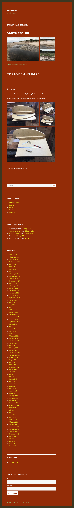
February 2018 (13, 393)
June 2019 (12, 374)
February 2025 (13, 274)
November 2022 (14, 317)
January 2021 (13, 350)
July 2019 (12, 372)
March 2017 (13, 420)
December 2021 (14, 341)
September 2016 (14, 434)
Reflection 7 (13, 207)
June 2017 (12, 412)
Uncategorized (14, 462)
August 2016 (13, 436)
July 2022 (12, 326)
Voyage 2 (12, 212)
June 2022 (12, 329)
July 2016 (12, 439)
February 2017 (13, 422)
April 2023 (12, 307)
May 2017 (12, 415)
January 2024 (13, 288)
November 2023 (14, 293)
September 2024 (14, 281)
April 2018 (12, 388)
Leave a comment (21, 64)
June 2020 (12, 365)
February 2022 (14, 336)
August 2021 (13, 343)
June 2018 (12, 384)
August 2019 (13, 369)
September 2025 (14, 262)
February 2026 (14, 257)
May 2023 (12, 305)
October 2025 (13, 259)
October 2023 (13, 295)
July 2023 (12, 302)
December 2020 (14, 353)
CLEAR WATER (18, 32)
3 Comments (20, 173)
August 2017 (13, 408)
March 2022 (13, 333)
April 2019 (12, 376)
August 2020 (13, 360)
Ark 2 (11, 210)
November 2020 (14, 355)
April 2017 (12, 417)
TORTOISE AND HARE (23, 74)
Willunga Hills (14, 203)
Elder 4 (11, 205)
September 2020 (14, 357)
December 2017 (14, 398)
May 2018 (12, 386)
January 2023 (13, 312)
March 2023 (13, 310)
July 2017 (12, 410)
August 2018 (13, 379)
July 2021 (12, 345)
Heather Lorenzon (15, 231)
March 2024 (13, 283)
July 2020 (12, 362)
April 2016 (12, 446)
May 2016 (12, 443)
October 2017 (13, 403)
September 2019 (14, 367)
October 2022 (13, 319)
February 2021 (13, 348)
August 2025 (13, 264)
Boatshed (13, 10)
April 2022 (12, 331)
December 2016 (14, 427)
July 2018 (12, 381)
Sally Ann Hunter (15, 233)
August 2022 (13, 324)
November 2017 (14, 400)
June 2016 (12, 441)
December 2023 (14, 290)
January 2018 (13, 396)
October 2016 (13, 431)
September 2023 (14, 298)
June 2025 (12, 267)
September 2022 (14, 322)
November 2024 (14, 276)
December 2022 (14, 314)
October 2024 (13, 278)
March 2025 (13, 271)
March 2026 (13, 255)
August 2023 (13, 300)
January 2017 (13, 424)
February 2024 (14, 286)
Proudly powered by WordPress (23, 503)
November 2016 (14, 429)
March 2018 (13, 391)
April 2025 (12, 269)
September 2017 (14, 405)
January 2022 (13, 338)
